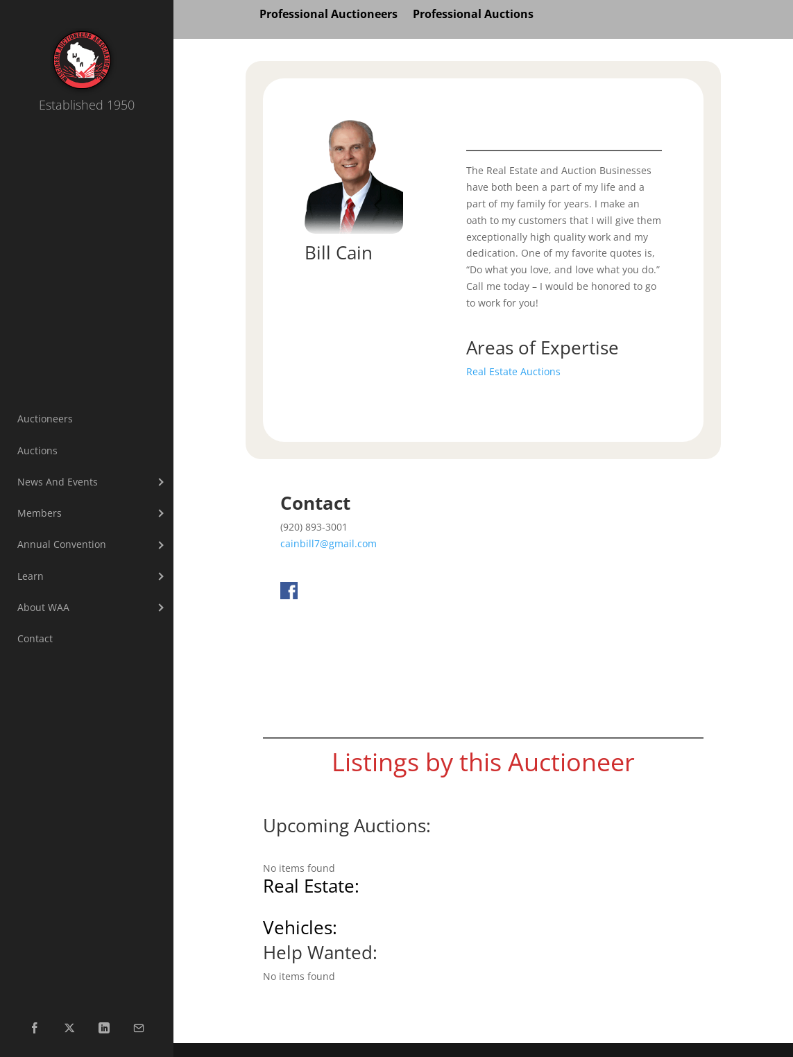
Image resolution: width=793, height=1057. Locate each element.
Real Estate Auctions (513, 371)
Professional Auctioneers (328, 15)
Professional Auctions (473, 15)
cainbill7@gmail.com (328, 543)
